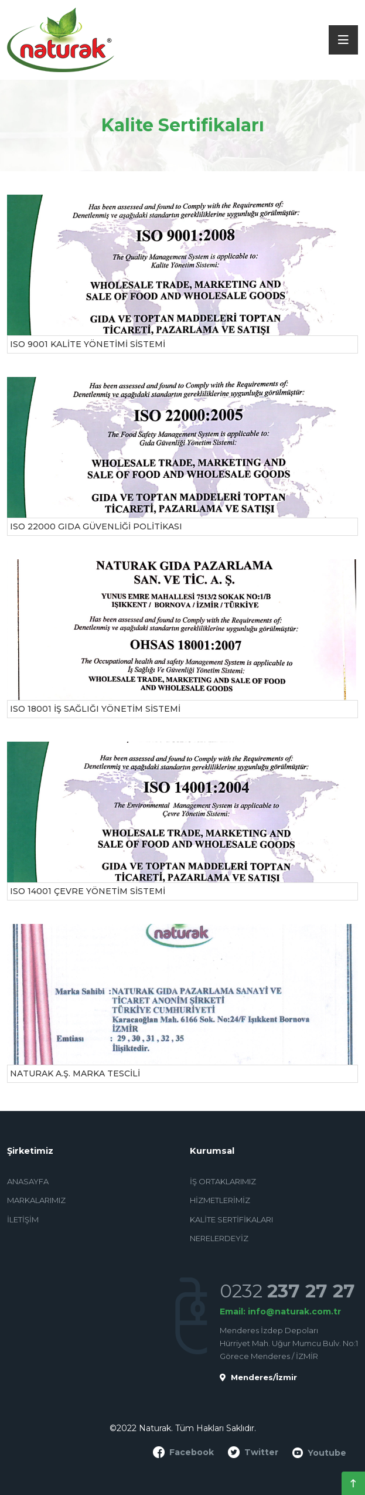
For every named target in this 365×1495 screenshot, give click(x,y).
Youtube (319, 1453)
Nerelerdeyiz (219, 1238)
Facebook (183, 1452)
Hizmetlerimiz (220, 1200)
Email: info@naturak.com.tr (280, 1311)
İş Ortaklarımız (223, 1181)
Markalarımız (36, 1200)
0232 (287, 1291)
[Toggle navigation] (343, 40)
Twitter (253, 1452)
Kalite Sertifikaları (231, 1219)
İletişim (23, 1219)
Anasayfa (28, 1181)
